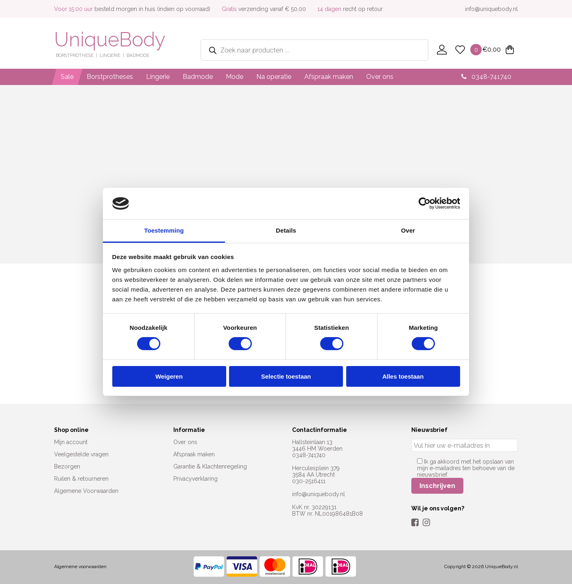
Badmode (198, 77)
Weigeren (169, 376)
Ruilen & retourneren (81, 478)
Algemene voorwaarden (80, 566)
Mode (234, 77)
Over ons (379, 77)
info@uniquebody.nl (491, 9)
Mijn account (70, 442)
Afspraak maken (328, 77)
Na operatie (273, 77)
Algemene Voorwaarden (86, 491)
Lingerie (158, 77)
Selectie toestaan (286, 376)
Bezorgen (67, 466)
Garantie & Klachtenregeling (210, 466)
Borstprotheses (110, 77)
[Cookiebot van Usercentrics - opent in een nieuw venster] (424, 203)
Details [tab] (286, 230)
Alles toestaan (403, 376)
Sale (67, 77)
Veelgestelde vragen (81, 454)
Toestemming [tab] (164, 230)
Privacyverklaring (195, 478)
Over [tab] (408, 230)
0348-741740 (486, 77)
